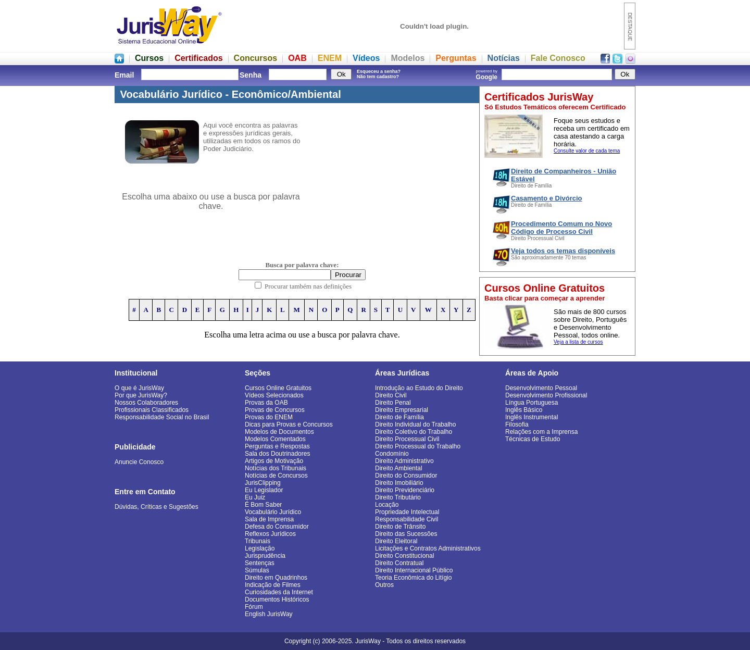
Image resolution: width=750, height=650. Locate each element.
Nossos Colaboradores (146, 402)
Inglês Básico (523, 410)
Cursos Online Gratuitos (278, 388)
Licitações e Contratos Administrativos (428, 548)
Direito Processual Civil (407, 439)
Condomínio (392, 453)
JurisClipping (263, 482)
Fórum (254, 606)
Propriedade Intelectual (407, 512)
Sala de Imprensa (269, 519)
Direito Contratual (399, 563)
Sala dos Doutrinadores (277, 453)
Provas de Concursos (275, 410)
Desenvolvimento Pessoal (541, 388)
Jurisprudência (265, 555)
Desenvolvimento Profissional (546, 395)
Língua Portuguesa (531, 402)
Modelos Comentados (275, 439)
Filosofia (517, 424)
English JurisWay (269, 614)
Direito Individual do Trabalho (415, 424)
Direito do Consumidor (406, 475)
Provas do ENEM (269, 417)
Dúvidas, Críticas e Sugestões (156, 506)
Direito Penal (393, 402)
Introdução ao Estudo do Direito (419, 388)
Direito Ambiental (398, 468)
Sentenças (259, 563)
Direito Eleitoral (396, 541)
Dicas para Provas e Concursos (289, 424)
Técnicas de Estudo (532, 439)
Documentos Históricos (277, 599)
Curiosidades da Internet (279, 592)
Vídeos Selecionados (274, 395)
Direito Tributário (398, 497)
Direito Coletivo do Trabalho (413, 431)
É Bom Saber (263, 504)
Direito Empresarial (401, 410)
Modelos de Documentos (279, 431)
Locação (386, 504)
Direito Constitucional (404, 555)
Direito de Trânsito (400, 526)
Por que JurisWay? (141, 395)
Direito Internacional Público (414, 570)
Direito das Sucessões (406, 534)
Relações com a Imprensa (541, 431)
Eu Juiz (255, 497)
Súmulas (257, 570)
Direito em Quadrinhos (276, 577)
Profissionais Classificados (152, 410)
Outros (384, 585)
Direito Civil (391, 395)
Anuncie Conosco (139, 462)
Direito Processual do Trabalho (417, 446)
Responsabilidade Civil (406, 519)
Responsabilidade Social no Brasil (162, 417)
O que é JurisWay (139, 388)
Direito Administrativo (404, 461)
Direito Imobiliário (399, 482)
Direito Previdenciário (404, 490)
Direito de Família (399, 417)
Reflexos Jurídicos (270, 534)
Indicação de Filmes (273, 585)
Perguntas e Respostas (277, 446)
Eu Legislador (264, 490)
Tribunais (257, 541)
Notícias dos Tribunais (275, 468)
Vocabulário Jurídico (273, 512)
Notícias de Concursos (276, 475)
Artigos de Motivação (274, 461)
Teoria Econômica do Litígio (413, 577)
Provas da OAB (266, 402)
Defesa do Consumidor (277, 526)
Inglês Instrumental (531, 417)
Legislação (259, 548)
